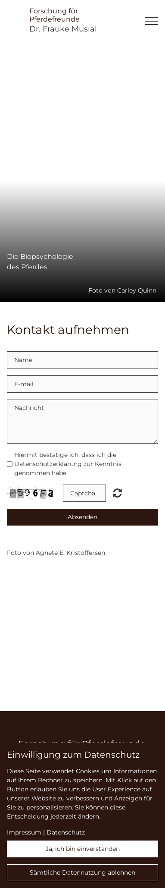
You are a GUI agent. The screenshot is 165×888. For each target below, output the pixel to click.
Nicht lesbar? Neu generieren (117, 493)
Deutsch (157, 581)
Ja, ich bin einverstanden (83, 849)
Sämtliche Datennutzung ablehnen (82, 872)
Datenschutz (66, 832)
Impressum (24, 832)
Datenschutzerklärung (48, 464)
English (157, 571)
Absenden (82, 517)
